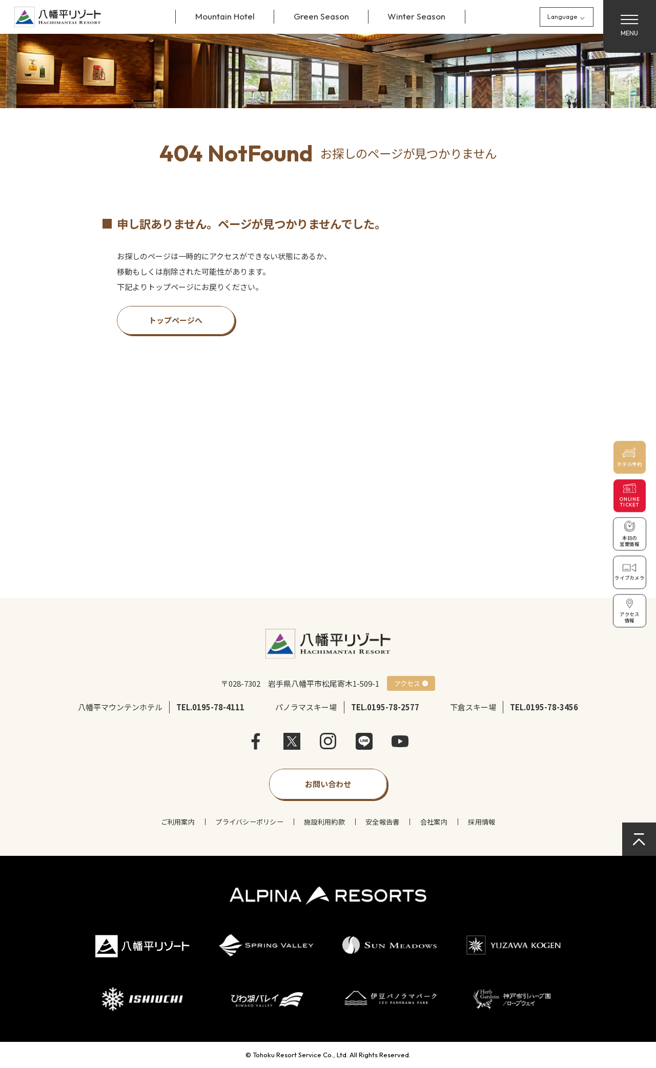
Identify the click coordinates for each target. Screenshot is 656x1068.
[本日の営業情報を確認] (630, 534)
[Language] (566, 16)
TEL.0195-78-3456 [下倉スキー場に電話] (544, 707)
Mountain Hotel (225, 16)
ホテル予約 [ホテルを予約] (629, 464)
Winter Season (416, 16)
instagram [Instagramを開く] (328, 741)
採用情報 (481, 821)
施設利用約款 (324, 821)
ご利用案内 (178, 821)
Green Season (321, 16)
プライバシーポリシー (249, 821)
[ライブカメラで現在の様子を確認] (630, 572)
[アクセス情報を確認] (630, 611)
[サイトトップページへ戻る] (57, 17)
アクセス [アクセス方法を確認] (407, 683)
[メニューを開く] (629, 26)
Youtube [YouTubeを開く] (400, 741)
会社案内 (433, 821)
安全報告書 (382, 821)
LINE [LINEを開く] (364, 741)
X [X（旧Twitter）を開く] (291, 741)
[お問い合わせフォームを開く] (328, 784)
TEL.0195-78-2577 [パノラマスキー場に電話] (385, 707)
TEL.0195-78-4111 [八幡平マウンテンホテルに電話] (210, 707)
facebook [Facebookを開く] (256, 741)
